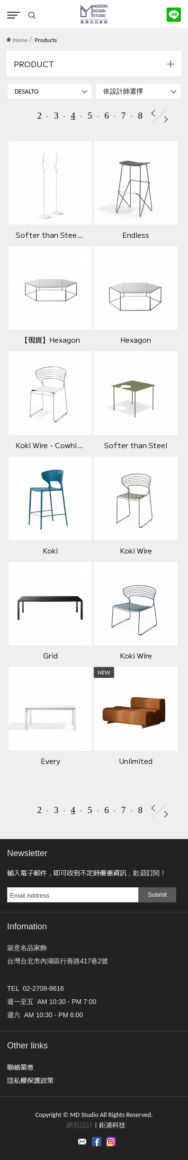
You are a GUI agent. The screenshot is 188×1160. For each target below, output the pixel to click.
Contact (82, 1141)
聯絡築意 (20, 1067)
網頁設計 (79, 1125)
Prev (153, 113)
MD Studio (94, 14)
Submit (157, 894)
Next (166, 119)
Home (17, 39)
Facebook (96, 1141)
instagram (111, 1141)
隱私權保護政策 (30, 1080)
